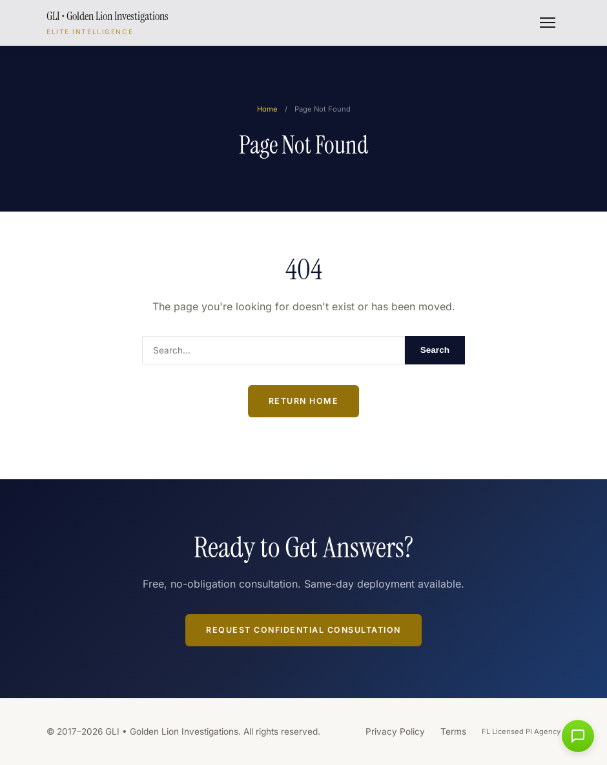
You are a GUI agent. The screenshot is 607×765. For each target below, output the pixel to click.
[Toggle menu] (548, 22)
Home (267, 109)
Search (434, 350)
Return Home (304, 401)
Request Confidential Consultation (303, 630)
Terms (453, 731)
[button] (578, 736)
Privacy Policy (395, 731)
